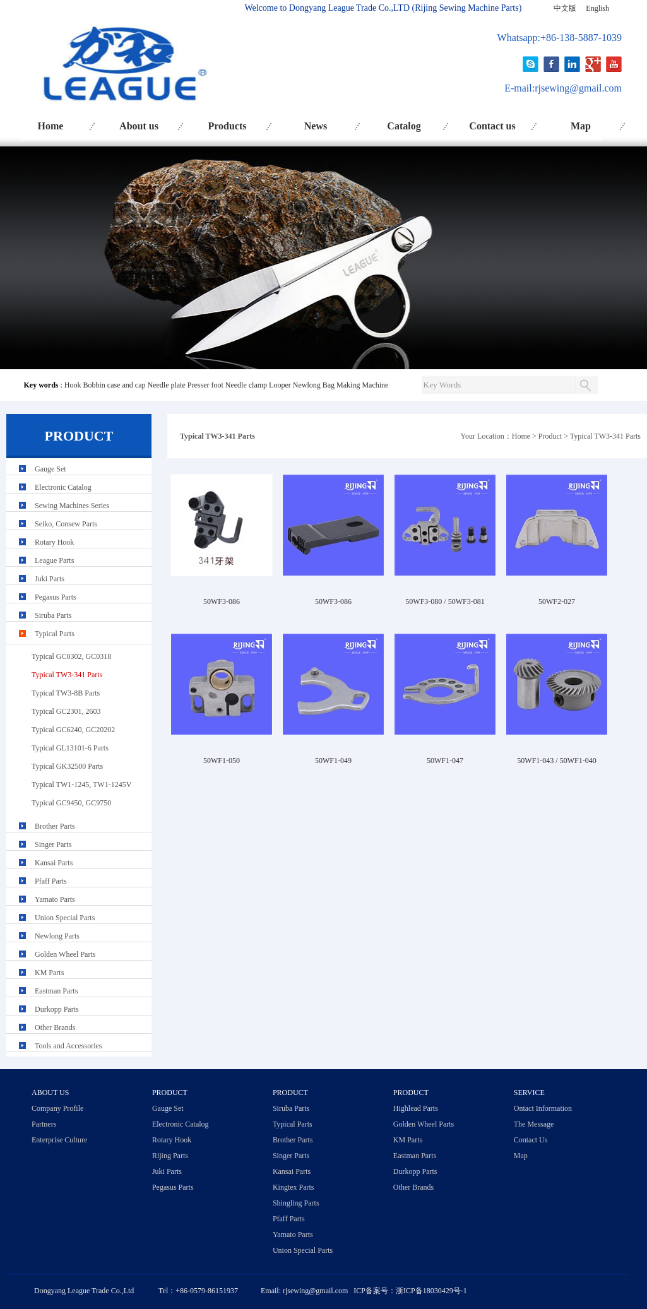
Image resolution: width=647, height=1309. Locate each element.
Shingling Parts (296, 1203)
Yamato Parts (55, 899)
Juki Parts (49, 578)
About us (138, 126)
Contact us (492, 126)
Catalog (403, 126)
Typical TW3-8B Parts (66, 693)
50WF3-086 (221, 601)
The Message (534, 1124)
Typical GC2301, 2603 (66, 711)
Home (51, 126)
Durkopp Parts (57, 1009)
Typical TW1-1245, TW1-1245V (81, 784)
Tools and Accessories (68, 1045)
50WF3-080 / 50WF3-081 (444, 601)
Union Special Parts (65, 917)
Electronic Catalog (63, 487)
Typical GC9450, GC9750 (71, 802)
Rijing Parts (170, 1155)
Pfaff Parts (51, 881)
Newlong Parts (57, 936)
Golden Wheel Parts (65, 954)
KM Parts (49, 972)
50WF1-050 (221, 760)
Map (581, 126)
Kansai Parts (54, 862)
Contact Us (531, 1139)
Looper (280, 385)
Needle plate (166, 385)
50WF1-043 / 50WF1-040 (556, 760)
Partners (44, 1124)
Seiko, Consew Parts (66, 523)
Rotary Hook (54, 542)
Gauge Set (50, 469)
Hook (72, 385)
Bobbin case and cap (114, 385)
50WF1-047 (445, 760)
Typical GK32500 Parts (67, 766)
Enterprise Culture (59, 1139)
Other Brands (55, 1027)
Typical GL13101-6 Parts (70, 747)
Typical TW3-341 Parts (605, 436)
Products (227, 126)
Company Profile (57, 1108)
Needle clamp (246, 385)
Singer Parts (53, 844)
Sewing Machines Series (72, 505)
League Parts (54, 560)
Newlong (307, 385)
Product (550, 436)
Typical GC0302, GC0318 (71, 656)
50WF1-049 (333, 760)
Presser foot (205, 385)
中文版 (565, 8)
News (315, 126)
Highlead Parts (415, 1108)
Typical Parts (54, 633)
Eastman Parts (56, 990)
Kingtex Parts (293, 1187)
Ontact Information (543, 1108)
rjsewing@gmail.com (578, 88)
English (597, 8)
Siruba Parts (53, 615)
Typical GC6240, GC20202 (73, 729)
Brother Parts (55, 826)
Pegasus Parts (55, 597)
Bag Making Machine (356, 385)
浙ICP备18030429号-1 (431, 1290)
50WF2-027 (556, 601)
